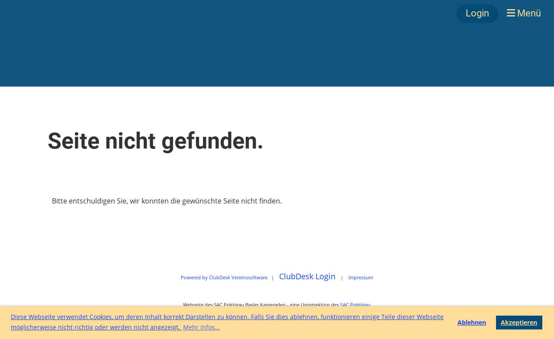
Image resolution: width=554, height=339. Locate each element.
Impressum (360, 277)
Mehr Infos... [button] (201, 327)
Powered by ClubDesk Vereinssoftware (224, 277)
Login (477, 13)
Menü (524, 13)
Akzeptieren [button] (519, 322)
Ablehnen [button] (471, 322)
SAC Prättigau (355, 304)
